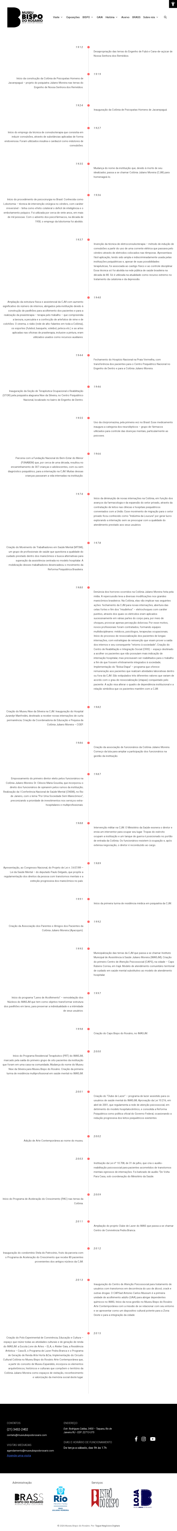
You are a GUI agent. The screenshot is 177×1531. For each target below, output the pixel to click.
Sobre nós (152, 17)
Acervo (125, 17)
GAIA (100, 17)
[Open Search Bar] (165, 17)
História (112, 17)
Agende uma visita (19, 1455)
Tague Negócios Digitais (107, 1525)
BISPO (88, 17)
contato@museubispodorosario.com (27, 1435)
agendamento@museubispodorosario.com (30, 1450)
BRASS (136, 17)
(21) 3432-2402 (17, 1429)
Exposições (73, 17)
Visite (59, 17)
